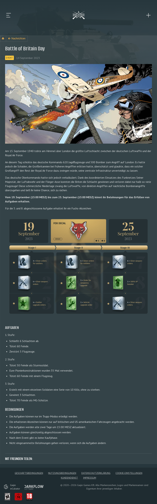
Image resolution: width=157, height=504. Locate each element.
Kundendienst (69, 477)
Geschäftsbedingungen (29, 473)
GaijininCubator (12, 487)
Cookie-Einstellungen (129, 473)
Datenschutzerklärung (95, 473)
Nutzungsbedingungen (62, 473)
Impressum (89, 477)
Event (9, 57)
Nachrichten (18, 38)
